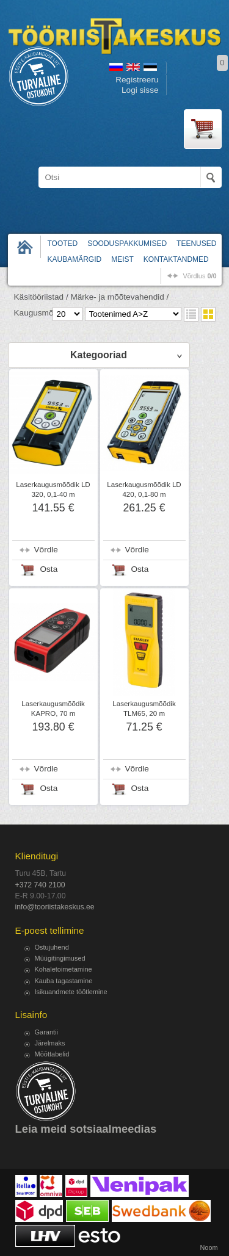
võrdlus (199, 276)
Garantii (47, 1032)
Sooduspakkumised (127, 243)
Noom (208, 1247)
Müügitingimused (60, 958)
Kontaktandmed (176, 259)
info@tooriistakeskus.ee (55, 907)
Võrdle (46, 549)
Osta (49, 569)
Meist (122, 259)
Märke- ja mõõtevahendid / (119, 296)
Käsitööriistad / (41, 296)
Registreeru (136, 79)
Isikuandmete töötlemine (71, 991)
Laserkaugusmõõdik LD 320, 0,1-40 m (53, 489)
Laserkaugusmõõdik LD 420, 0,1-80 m (144, 489)
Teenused (196, 243)
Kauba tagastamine (64, 980)
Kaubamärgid (75, 259)
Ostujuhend (52, 947)
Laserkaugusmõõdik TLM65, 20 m (143, 708)
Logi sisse (140, 90)
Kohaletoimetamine (63, 969)
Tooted (63, 243)
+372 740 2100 (40, 885)
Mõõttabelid (52, 1054)
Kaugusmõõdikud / (48, 312)
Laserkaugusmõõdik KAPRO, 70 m (52, 708)
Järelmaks (50, 1043)
